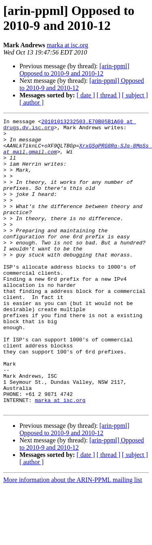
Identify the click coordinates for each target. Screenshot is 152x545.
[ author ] (31, 102)
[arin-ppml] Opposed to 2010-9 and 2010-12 (74, 70)
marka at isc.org (67, 45)
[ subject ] (135, 95)
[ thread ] (108, 95)
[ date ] (86, 95)
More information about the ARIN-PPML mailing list (72, 537)
